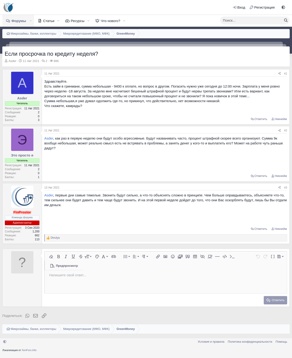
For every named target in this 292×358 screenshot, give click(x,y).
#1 (285, 73)
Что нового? (110, 21)
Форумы (18, 21)
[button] (283, 7)
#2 (285, 130)
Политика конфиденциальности (250, 341)
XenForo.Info (29, 350)
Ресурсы (77, 21)
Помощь (281, 341)
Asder (12, 61)
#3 (285, 187)
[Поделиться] (279, 73)
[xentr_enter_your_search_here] (251, 20)
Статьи (49, 21)
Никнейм (281, 119)
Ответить (260, 119)
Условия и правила (211, 341)
